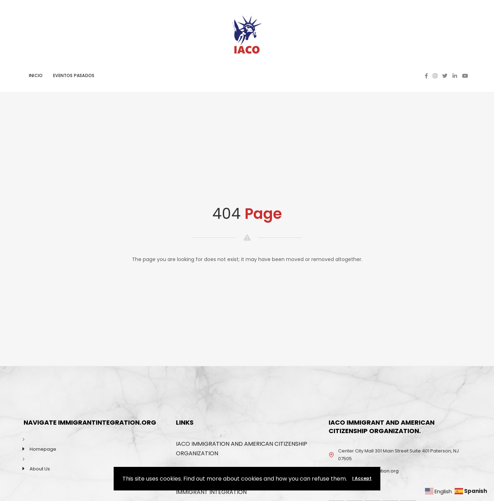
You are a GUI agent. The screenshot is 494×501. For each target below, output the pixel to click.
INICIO (36, 75)
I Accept (362, 478)
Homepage (43, 449)
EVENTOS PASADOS (73, 75)
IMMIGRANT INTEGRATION (211, 492)
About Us (40, 468)
